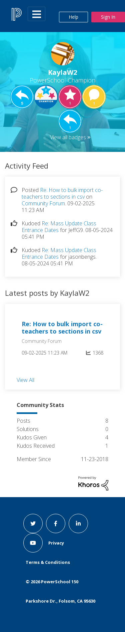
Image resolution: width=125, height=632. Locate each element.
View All (25, 379)
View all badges (68, 137)
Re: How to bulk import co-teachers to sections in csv (62, 193)
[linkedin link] (78, 523)
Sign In (108, 17)
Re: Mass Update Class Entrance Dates (59, 227)
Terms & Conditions (48, 562)
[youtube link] (33, 543)
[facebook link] (55, 523)
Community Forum (43, 203)
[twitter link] (33, 523)
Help (73, 17)
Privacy (56, 543)
